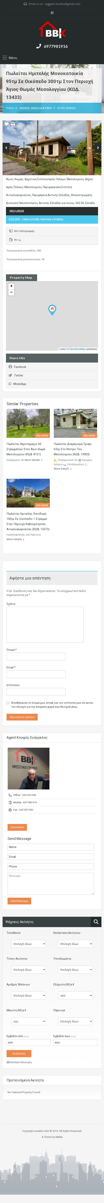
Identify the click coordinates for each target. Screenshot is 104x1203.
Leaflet (62, 349)
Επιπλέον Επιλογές (19, 1062)
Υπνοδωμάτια (62, 958)
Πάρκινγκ (59, 1010)
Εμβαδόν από (18, 1036)
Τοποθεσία (13, 932)
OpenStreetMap (77, 349)
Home (10, 108)
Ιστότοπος (13, 685)
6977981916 (56, 46)
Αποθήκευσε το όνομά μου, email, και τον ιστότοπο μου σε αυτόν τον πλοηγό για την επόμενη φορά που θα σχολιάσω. (52, 704)
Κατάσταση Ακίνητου (66, 932)
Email (11, 667)
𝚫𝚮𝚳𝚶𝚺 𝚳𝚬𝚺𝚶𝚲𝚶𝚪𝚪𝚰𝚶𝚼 (35, 108)
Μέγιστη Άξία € (16, 1010)
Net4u (59, 1136)
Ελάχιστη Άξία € (63, 984)
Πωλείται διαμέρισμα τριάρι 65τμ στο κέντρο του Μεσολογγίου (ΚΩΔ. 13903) (73, 449)
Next (97, 148)
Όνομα (12, 649)
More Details (33, 460)
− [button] (11, 293)
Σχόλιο (11, 603)
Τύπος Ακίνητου (17, 958)
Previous (6, 148)
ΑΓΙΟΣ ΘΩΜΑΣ (66, 108)
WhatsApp (17, 384)
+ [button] (11, 286)
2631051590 (29, 795)
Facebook (17, 366)
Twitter (16, 375)
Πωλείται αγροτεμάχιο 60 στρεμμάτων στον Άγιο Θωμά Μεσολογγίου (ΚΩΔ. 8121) (26, 449)
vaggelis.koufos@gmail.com (62, 4)
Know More (17, 827)
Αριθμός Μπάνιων (18, 984)
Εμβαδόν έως (64, 1036)
